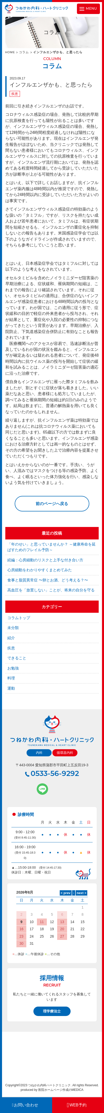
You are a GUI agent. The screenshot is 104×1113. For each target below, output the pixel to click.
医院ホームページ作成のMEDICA (61, 1090)
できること (16, 658)
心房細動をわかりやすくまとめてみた (39, 570)
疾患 (14, 94)
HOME (10, 52)
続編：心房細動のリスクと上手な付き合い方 (45, 560)
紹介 (11, 638)
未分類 (13, 628)
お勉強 (13, 668)
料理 (11, 678)
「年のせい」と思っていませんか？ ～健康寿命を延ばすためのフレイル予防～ (51, 547)
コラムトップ (18, 618)
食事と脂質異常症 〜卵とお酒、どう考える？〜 (47, 580)
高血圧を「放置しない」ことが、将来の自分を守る (51, 590)
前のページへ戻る (52, 504)
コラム (24, 52)
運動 (11, 688)
